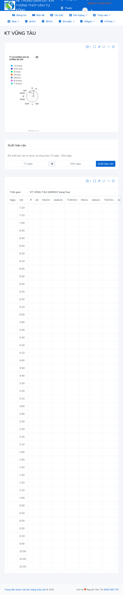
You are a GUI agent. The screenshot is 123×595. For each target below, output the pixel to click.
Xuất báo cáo (105, 164)
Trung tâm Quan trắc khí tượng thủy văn (25, 589)
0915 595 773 (111, 589)
